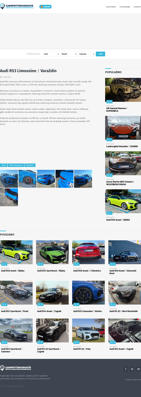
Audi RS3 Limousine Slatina (87, 311)
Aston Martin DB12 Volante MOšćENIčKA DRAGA (120, 183)
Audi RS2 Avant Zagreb (121, 349)
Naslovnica (111, 7)
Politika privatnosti (133, 380)
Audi (4, 165)
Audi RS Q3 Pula (81, 349)
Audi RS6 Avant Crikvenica (87, 270)
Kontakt (137, 7)
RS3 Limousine (16, 165)
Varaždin (30, 165)
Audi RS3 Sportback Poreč (14, 311)
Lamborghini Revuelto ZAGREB (122, 146)
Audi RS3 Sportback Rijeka (51, 270)
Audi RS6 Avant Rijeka (12, 270)
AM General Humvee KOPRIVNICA (116, 109)
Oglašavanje (124, 7)
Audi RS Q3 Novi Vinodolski (124, 311)
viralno (47, 7)
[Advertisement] (70, 31)
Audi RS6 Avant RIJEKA (118, 220)
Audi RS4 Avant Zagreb (49, 311)
